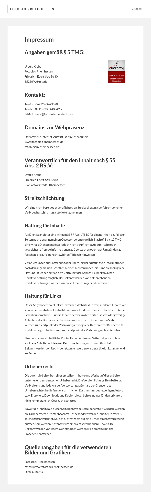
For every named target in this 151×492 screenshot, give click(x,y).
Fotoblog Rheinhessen (32, 9)
